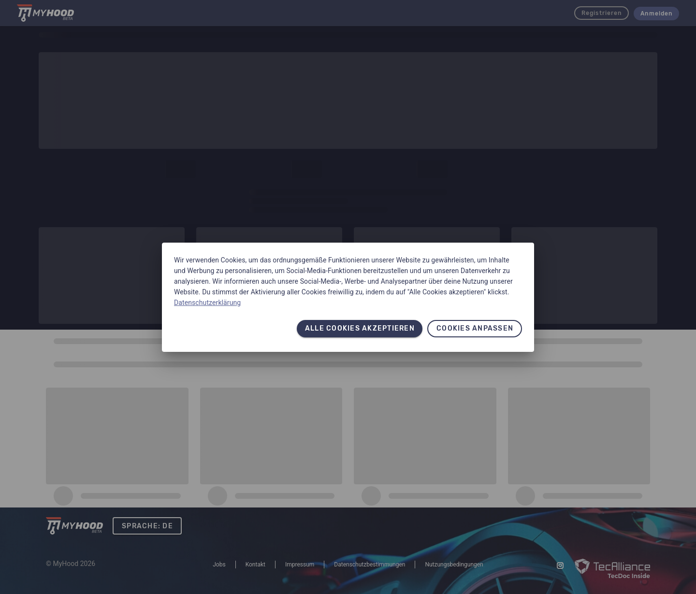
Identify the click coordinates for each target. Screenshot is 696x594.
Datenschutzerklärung (207, 302)
